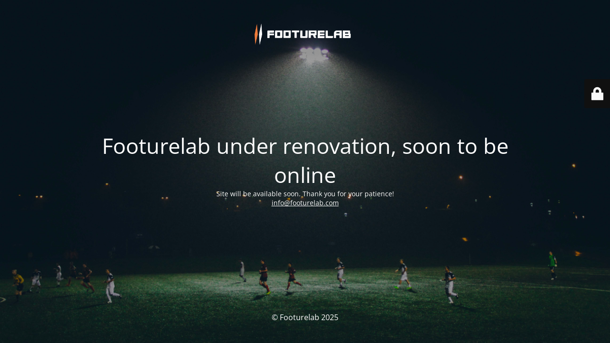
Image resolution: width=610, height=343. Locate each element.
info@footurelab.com (305, 188)
